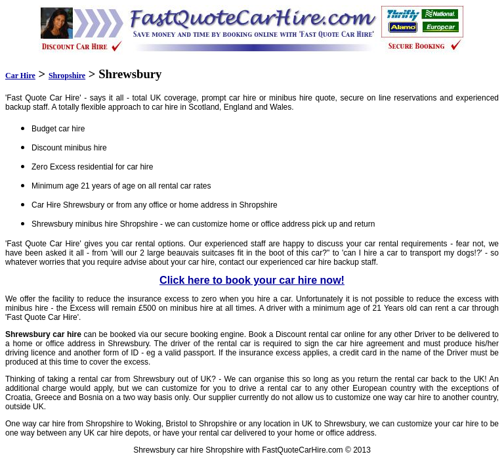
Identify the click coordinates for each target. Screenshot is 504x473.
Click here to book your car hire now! (252, 280)
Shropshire (67, 75)
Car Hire (20, 75)
